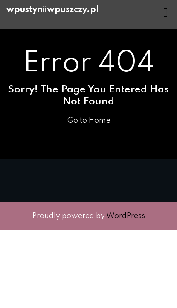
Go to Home (88, 120)
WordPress (125, 216)
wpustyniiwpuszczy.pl (52, 10)
